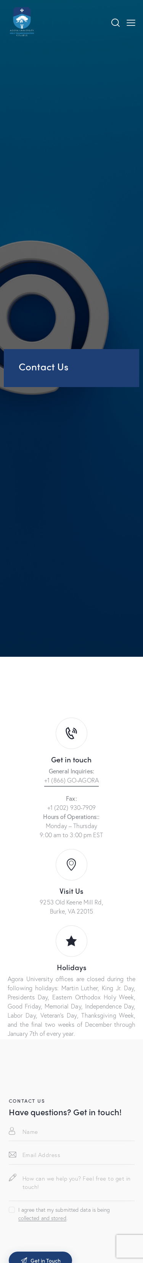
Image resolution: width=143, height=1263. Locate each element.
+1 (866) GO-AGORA (71, 780)
